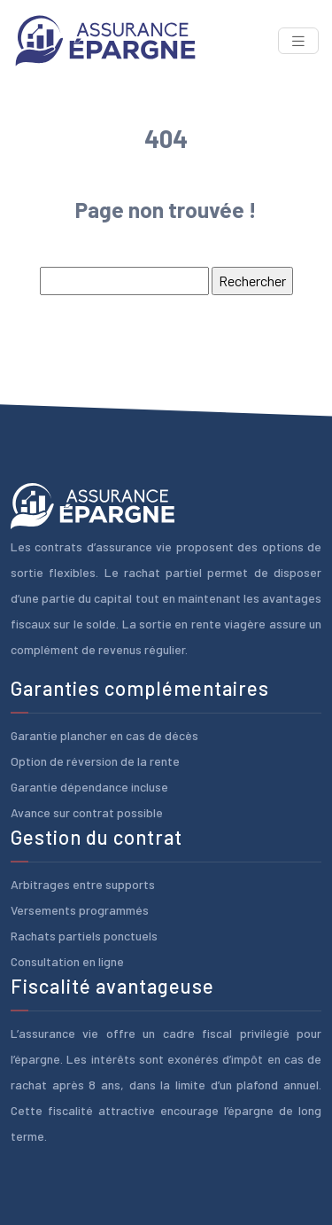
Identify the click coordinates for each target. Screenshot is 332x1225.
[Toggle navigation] (298, 41)
